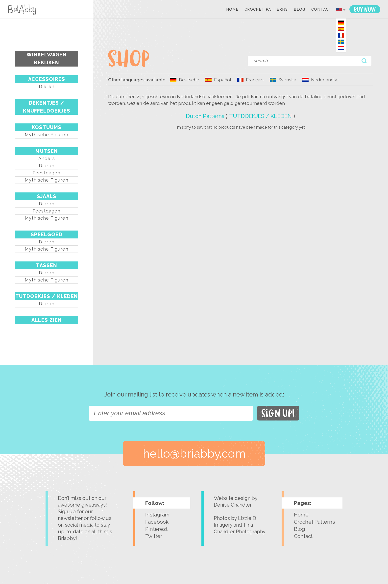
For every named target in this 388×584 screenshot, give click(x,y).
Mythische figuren (46, 134)
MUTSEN (46, 151)
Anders (46, 158)
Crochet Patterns (266, 10)
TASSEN (46, 265)
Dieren (46, 86)
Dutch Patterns (205, 116)
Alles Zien (46, 320)
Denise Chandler (233, 505)
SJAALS (46, 196)
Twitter (153, 536)
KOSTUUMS (47, 127)
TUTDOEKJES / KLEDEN (46, 296)
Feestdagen (46, 172)
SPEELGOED (46, 234)
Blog (299, 10)
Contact (321, 10)
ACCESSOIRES (46, 79)
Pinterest (156, 529)
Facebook (157, 522)
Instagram (157, 515)
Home (232, 10)
